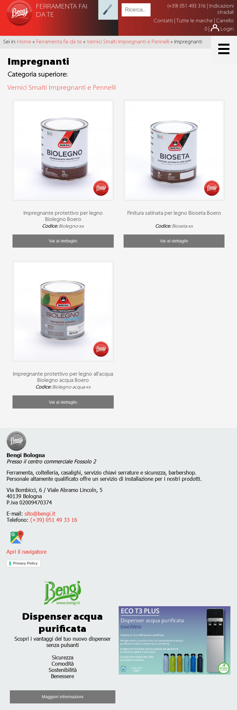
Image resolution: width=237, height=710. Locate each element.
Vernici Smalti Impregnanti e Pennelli (128, 42)
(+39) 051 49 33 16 (53, 520)
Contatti (164, 21)
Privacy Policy (25, 563)
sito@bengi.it (40, 513)
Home (24, 42)
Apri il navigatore (26, 548)
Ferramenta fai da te (59, 42)
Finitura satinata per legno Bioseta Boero (174, 213)
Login (227, 29)
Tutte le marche (195, 21)
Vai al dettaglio (63, 240)
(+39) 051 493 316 (186, 6)
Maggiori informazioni (62, 696)
